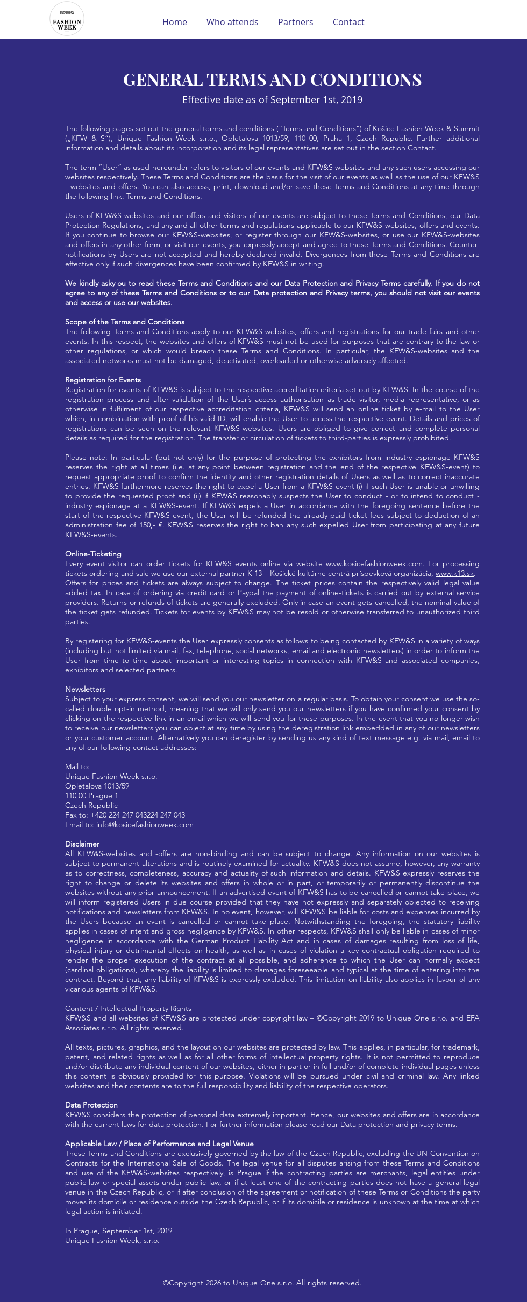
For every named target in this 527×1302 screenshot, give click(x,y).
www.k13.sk (455, 573)
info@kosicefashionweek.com (145, 824)
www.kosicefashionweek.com (374, 563)
